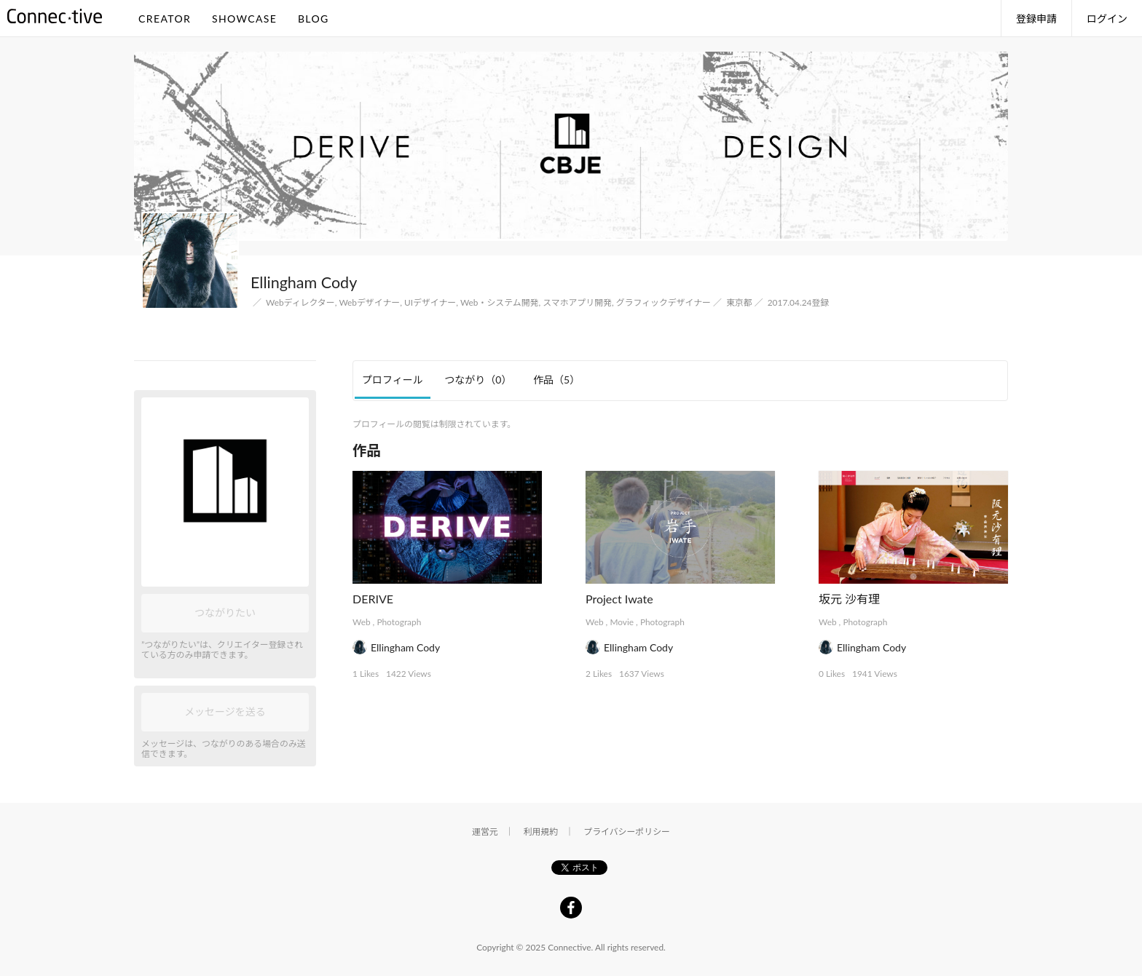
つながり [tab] (477, 379)
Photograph (399, 621)
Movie (622, 621)
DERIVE (373, 599)
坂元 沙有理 (849, 599)
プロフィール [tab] (392, 379)
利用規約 (541, 831)
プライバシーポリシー (626, 831)
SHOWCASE (244, 18)
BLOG (313, 18)
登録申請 (1036, 18)
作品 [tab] (556, 379)
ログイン (1107, 18)
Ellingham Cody (405, 647)
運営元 (485, 831)
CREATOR (164, 18)
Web (362, 621)
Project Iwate (619, 599)
